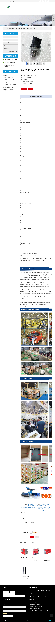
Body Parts (6, 45)
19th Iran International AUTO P (10, 59)
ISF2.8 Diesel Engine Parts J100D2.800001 (35, 559)
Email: (26, 522)
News (34, 12)
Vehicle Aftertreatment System (10, 51)
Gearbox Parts (7, 42)
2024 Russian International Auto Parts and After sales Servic (40, 593)
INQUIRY (24, 88)
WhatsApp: (25, 518)
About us (21, 12)
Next (49, 46)
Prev (23, 46)
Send (32, 536)
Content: (26, 526)
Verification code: (25, 533)
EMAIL (31, 88)
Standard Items (6, 591)
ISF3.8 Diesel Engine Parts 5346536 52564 (24, 559)
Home (15, 12)
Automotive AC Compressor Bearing (10, 595)
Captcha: (5, 608)
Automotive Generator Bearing (9, 593)
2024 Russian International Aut (10, 62)
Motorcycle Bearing (21, 595)
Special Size (12, 591)
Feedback (40, 12)
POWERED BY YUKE (40, 620)
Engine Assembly (8, 39)
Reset (37, 536)
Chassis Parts (7, 48)
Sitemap (47, 620)
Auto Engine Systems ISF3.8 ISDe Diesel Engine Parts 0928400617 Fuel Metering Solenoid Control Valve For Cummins (44, 507)
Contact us (48, 12)
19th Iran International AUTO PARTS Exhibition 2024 (38, 590)
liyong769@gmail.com (11, 79)
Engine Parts (17, 28)
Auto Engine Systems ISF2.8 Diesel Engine (47, 559)
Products (28, 12)
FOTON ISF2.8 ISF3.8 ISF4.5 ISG (28, 28)
